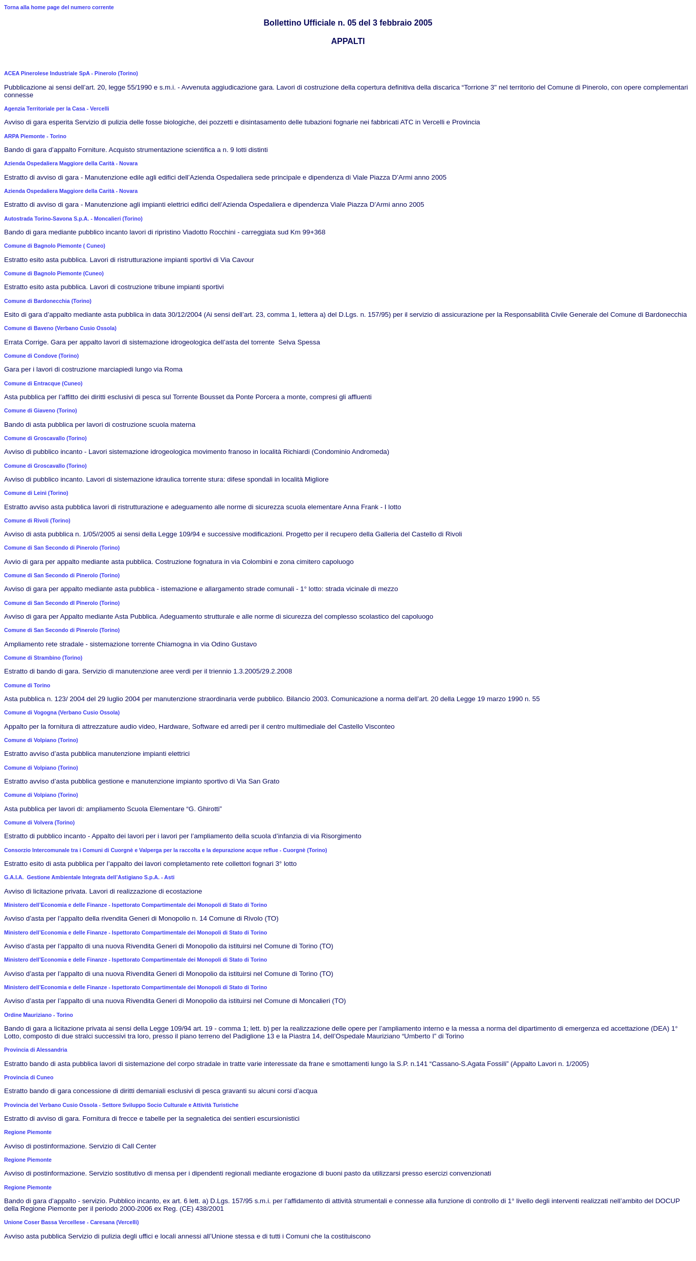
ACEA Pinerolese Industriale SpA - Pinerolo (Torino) (71, 73)
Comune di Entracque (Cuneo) (43, 383)
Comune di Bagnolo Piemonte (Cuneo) (54, 273)
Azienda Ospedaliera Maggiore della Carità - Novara (71, 163)
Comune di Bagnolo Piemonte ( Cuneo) (54, 246)
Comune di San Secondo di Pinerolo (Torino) (62, 548)
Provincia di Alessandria (35, 1050)
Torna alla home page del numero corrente (59, 7)
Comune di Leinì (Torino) (36, 493)
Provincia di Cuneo (29, 1077)
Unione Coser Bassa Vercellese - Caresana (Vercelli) (71, 1222)
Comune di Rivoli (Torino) (37, 520)
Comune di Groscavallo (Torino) (45, 438)
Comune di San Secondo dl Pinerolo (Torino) (62, 603)
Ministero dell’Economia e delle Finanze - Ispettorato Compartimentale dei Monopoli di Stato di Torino (135, 905)
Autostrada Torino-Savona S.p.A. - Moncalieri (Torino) (73, 218)
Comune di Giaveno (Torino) (40, 410)
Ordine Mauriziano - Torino (38, 1015)
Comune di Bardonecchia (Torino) (48, 301)
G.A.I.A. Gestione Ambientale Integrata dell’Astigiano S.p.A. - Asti (89, 877)
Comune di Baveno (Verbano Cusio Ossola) (60, 328)
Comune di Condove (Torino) (41, 356)
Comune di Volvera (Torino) (39, 822)
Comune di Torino (27, 685)
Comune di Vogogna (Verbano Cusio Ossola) (62, 712)
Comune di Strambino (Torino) (43, 658)
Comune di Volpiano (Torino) (41, 740)
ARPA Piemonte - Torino (35, 136)
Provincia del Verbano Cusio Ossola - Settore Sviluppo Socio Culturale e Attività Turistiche (121, 1105)
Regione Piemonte (28, 1132)
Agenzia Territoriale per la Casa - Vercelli (56, 108)
